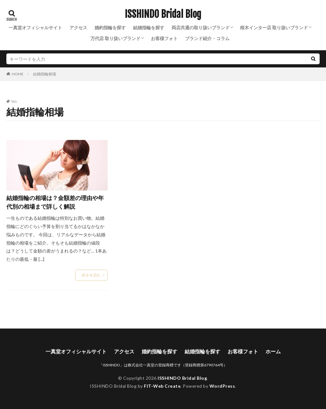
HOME (18, 74)
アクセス (78, 27)
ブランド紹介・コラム (207, 38)
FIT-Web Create (162, 386)
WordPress (222, 386)
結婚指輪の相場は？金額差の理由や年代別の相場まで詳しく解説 (55, 202)
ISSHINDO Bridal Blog (163, 14)
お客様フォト (164, 38)
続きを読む (91, 275)
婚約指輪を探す (110, 27)
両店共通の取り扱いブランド (201, 27)
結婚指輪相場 (44, 74)
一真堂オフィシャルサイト (35, 27)
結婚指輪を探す (148, 27)
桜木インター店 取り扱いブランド (274, 27)
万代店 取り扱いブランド (115, 38)
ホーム (273, 351)
